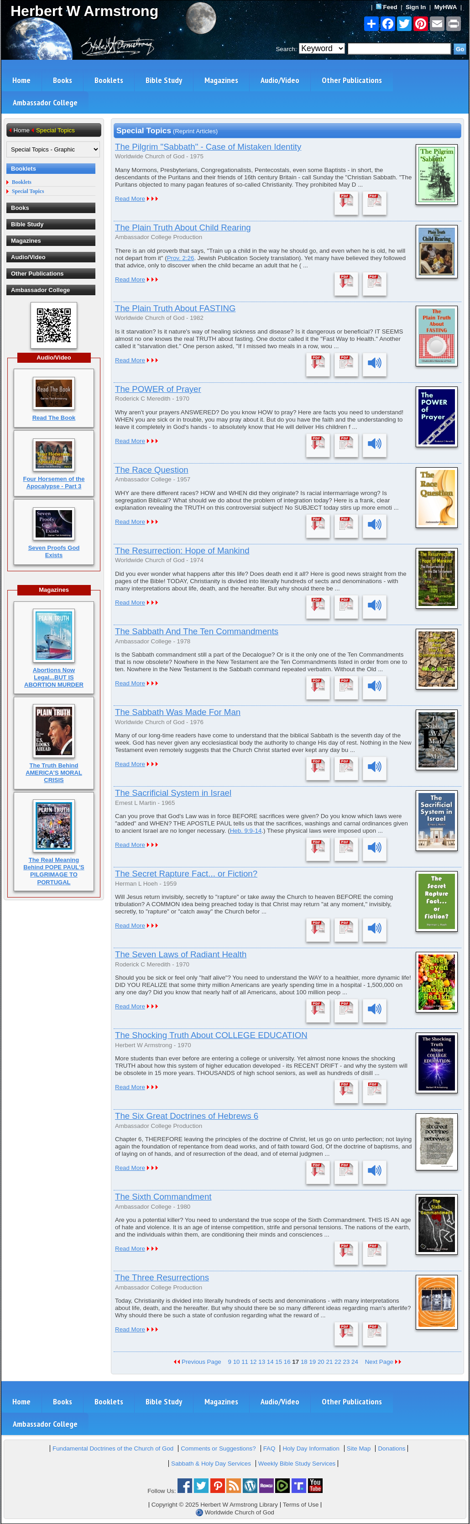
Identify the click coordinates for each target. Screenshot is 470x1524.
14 (270, 1361)
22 (337, 1361)
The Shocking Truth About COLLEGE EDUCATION (211, 1035)
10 (236, 1361)
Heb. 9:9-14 (246, 830)
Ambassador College (45, 102)
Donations (391, 1448)
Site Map (359, 1448)
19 (312, 1361)
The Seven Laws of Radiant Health (180, 954)
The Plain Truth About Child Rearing (183, 227)
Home (21, 80)
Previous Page (197, 1361)
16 (287, 1361)
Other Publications (352, 80)
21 (329, 1361)
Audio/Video (280, 80)
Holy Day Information (310, 1448)
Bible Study (164, 80)
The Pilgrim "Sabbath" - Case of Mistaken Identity (208, 146)
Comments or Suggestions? (218, 1448)
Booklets (108, 80)
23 (346, 1361)
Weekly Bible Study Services (296, 1463)
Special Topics (28, 191)
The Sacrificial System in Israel (173, 793)
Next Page (383, 1361)
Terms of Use (301, 1504)
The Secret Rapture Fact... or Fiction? (186, 873)
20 (321, 1361)
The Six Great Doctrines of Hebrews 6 (186, 1116)
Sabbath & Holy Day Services (211, 1463)
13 (261, 1361)
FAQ (269, 1448)
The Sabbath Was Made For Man (177, 712)
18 (304, 1361)
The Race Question (151, 470)
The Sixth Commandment (163, 1196)
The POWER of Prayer (158, 389)
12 (253, 1361)
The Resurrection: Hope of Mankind (182, 550)
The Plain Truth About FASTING (175, 308)
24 (354, 1361)
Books (62, 80)
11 (244, 1361)
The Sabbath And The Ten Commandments (196, 631)
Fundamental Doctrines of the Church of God (112, 1448)
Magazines (221, 80)
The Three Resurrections (162, 1277)
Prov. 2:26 (180, 258)
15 (278, 1361)
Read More (130, 198)
